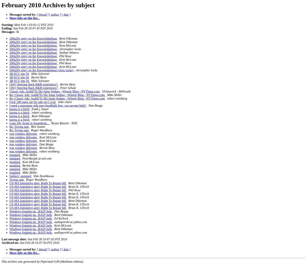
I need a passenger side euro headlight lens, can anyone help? (48, 105)
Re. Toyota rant (19, 126)
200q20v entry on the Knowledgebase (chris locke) (41, 70)
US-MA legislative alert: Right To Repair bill (38, 183)
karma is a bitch (19, 109)
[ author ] (55, 14)
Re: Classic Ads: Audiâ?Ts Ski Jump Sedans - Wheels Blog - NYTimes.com (57, 95)
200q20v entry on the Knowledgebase (33, 38)
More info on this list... (24, 18)
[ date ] (66, 14)
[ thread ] (43, 14)
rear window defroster (23, 133)
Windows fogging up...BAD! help (31, 211)
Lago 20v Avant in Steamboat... (29, 123)
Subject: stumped (20, 176)
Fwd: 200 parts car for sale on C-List (32, 102)
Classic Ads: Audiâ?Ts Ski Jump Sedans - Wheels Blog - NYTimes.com (54, 91)
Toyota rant (16, 179)
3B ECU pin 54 (19, 73)
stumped (15, 155)
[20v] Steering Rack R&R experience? (34, 84)
